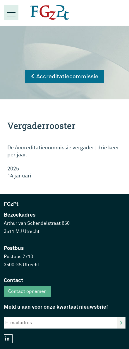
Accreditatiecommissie (64, 76)
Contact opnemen (27, 291)
